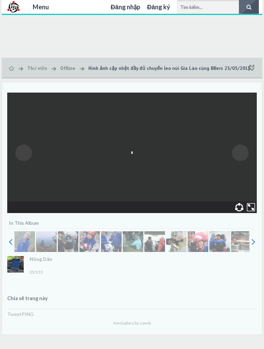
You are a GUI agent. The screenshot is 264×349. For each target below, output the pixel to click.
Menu (41, 7)
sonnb (145, 323)
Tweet (14, 314)
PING (28, 314)
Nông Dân (41, 259)
